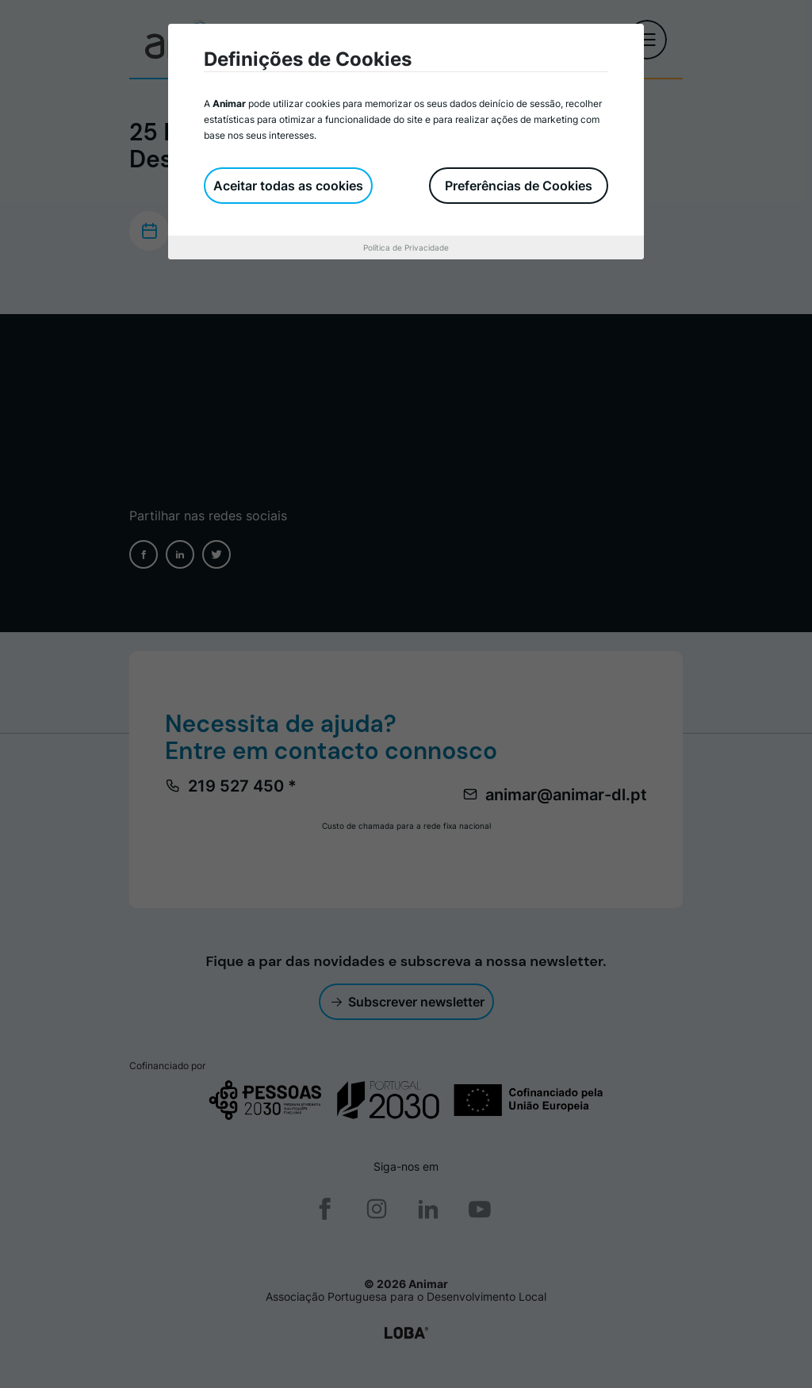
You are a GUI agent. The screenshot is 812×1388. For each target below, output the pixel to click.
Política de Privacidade (406, 247)
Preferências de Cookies (518, 186)
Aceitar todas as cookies (288, 186)
